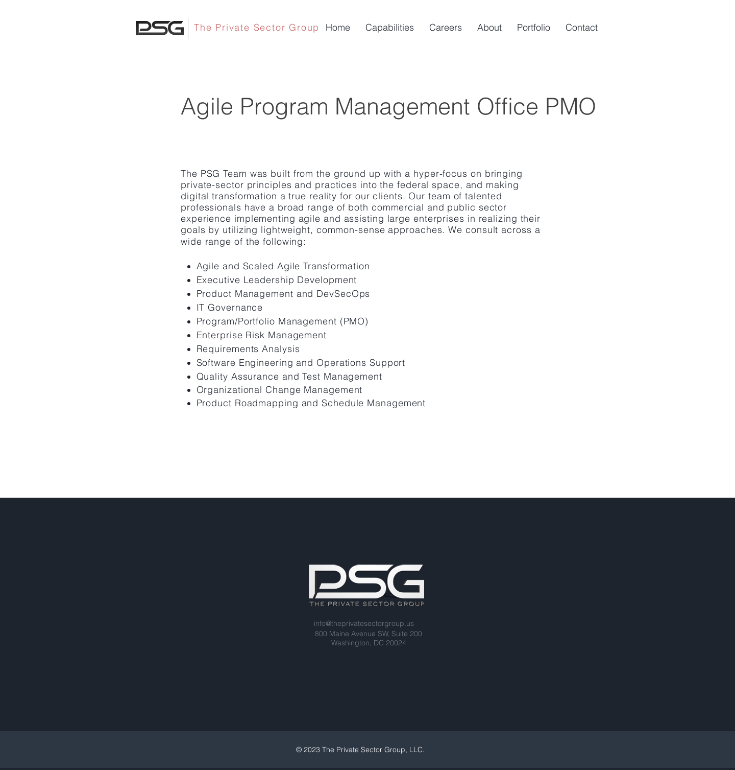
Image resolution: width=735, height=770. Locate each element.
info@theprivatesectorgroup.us (364, 623)
